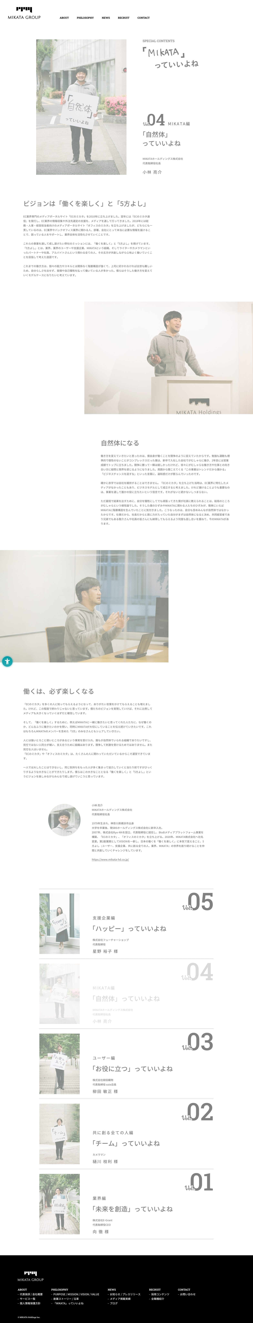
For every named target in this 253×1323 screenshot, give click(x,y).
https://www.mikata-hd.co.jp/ (110, 859)
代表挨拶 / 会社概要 (31, 1294)
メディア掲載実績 (120, 1299)
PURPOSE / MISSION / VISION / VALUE (76, 1294)
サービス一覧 (27, 1299)
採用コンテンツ (160, 1294)
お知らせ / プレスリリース (125, 1294)
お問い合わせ (188, 1294)
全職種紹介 (157, 1299)
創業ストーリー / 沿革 (66, 1299)
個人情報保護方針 (30, 1303)
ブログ (114, 1303)
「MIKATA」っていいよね (68, 1303)
